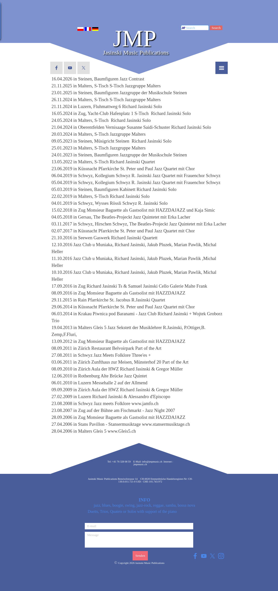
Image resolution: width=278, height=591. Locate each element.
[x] (83, 68)
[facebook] (56, 68)
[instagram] (221, 556)
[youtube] (70, 68)
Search (216, 28)
